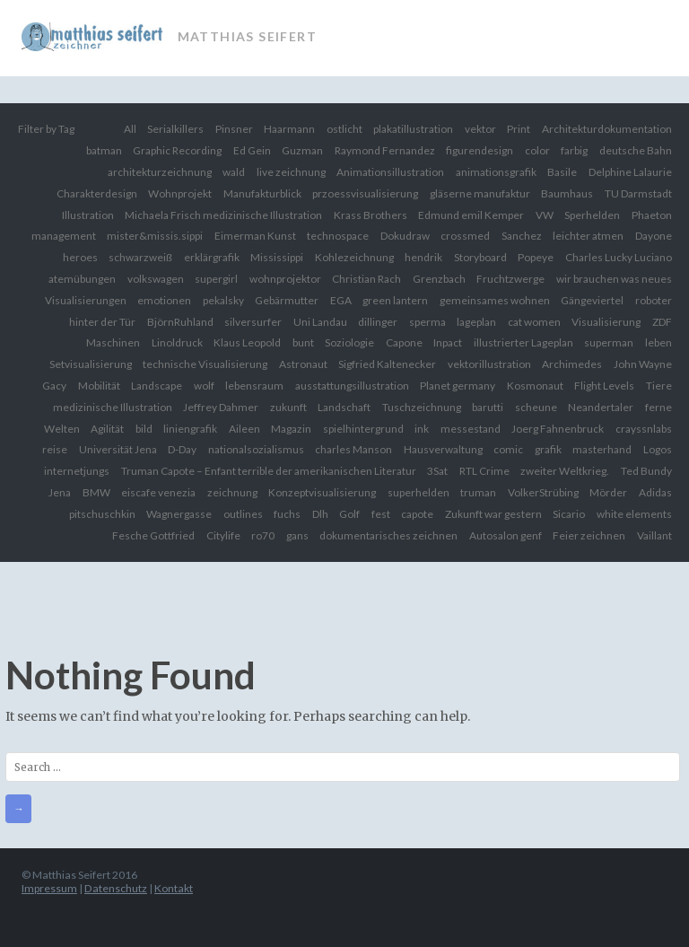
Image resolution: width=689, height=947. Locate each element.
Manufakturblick (262, 193)
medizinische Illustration (112, 407)
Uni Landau (320, 322)
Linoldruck (177, 342)
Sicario (569, 514)
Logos (657, 449)
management (63, 235)
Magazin (291, 428)
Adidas (655, 492)
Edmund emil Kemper (471, 215)
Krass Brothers (370, 215)
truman (478, 492)
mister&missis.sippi (155, 235)
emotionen (164, 300)
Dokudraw (405, 235)
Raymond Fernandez (385, 150)
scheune (536, 407)
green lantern (395, 300)
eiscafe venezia (158, 492)
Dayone (653, 235)
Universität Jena (118, 449)
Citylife (223, 535)
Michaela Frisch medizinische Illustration (223, 215)
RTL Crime (484, 471)
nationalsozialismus (256, 449)
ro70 (263, 535)
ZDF (662, 322)
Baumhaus (567, 193)
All (130, 129)
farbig (574, 150)
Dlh (320, 514)
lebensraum (254, 385)
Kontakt (173, 888)
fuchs (287, 514)
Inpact (447, 342)
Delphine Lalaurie (630, 172)
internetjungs (76, 471)
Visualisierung (606, 322)
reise (54, 449)
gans (297, 535)
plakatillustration (413, 129)
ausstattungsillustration (352, 385)
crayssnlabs (643, 428)
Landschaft (344, 407)
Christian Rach (366, 278)
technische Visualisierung (205, 364)
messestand (470, 428)
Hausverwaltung (443, 449)
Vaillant (654, 535)
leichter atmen (588, 235)
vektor (480, 129)
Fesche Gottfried (153, 535)
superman (608, 342)
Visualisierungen (85, 300)
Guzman (302, 150)
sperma (427, 322)
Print (518, 129)
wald (233, 172)
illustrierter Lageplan (523, 342)
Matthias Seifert (247, 36)
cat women (534, 322)
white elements (634, 514)
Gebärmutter (286, 300)
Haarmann (289, 129)
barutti (487, 407)
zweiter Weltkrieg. (564, 471)
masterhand (602, 449)
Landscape (156, 385)
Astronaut (303, 364)
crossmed (465, 235)
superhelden (418, 492)
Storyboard (480, 257)
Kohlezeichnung (354, 257)
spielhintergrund (363, 428)
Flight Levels (604, 385)
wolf (204, 385)
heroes (80, 257)
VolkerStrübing (543, 492)
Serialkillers (175, 129)
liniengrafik (190, 428)
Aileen (244, 428)
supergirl (216, 278)
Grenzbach (439, 278)
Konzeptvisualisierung (322, 492)
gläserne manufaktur (480, 193)
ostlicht (344, 129)
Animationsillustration (390, 172)
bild (144, 428)
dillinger (377, 322)
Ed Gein (252, 150)
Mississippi (276, 257)
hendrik (423, 257)
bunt (303, 342)
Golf (349, 514)
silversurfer (253, 322)
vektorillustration (489, 364)
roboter (653, 300)
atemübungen (82, 278)
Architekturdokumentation (607, 129)
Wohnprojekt (180, 193)
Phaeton (652, 215)
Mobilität (99, 385)
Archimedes (572, 364)
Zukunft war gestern (493, 514)
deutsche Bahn (635, 150)
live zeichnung (291, 172)
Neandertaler (600, 407)
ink (421, 428)
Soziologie (349, 342)
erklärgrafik (212, 257)
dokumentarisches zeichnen (388, 535)
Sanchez (521, 235)
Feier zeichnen (589, 535)
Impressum (49, 888)
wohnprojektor (285, 278)
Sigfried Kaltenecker (387, 364)
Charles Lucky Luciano (618, 257)
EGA (341, 300)
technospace (338, 235)
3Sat (437, 471)
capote (417, 514)
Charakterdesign (97, 193)
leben (658, 342)
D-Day (182, 449)
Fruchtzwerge (510, 278)
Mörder (608, 492)
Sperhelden (592, 215)
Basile (562, 172)
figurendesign (479, 150)
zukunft (288, 407)
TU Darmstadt (638, 193)
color (537, 150)
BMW (96, 492)
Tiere (659, 385)
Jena (59, 492)
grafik (548, 449)
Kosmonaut (535, 385)
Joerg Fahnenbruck (557, 428)
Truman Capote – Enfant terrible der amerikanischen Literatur (268, 471)
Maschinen (113, 342)
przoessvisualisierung (365, 193)
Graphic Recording (177, 150)
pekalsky (223, 300)
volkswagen (155, 278)
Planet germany (457, 385)
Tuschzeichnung (421, 407)
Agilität (107, 428)
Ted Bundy (646, 471)
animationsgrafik (496, 172)
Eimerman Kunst (255, 235)
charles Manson (353, 449)
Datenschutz (115, 888)
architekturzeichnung (160, 172)
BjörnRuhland (180, 322)
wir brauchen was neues (614, 278)
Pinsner (234, 129)
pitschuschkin (102, 514)
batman (104, 150)
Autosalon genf (505, 535)
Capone (404, 342)
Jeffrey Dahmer (220, 407)
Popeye (536, 257)
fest (380, 514)
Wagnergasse (179, 514)
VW (545, 215)
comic (508, 449)
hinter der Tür (102, 322)
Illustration (88, 215)
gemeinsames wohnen (495, 300)
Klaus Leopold (247, 342)
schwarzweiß (140, 257)
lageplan (476, 322)
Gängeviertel (592, 300)
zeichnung (232, 492)
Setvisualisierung (90, 364)
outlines (243, 514)
